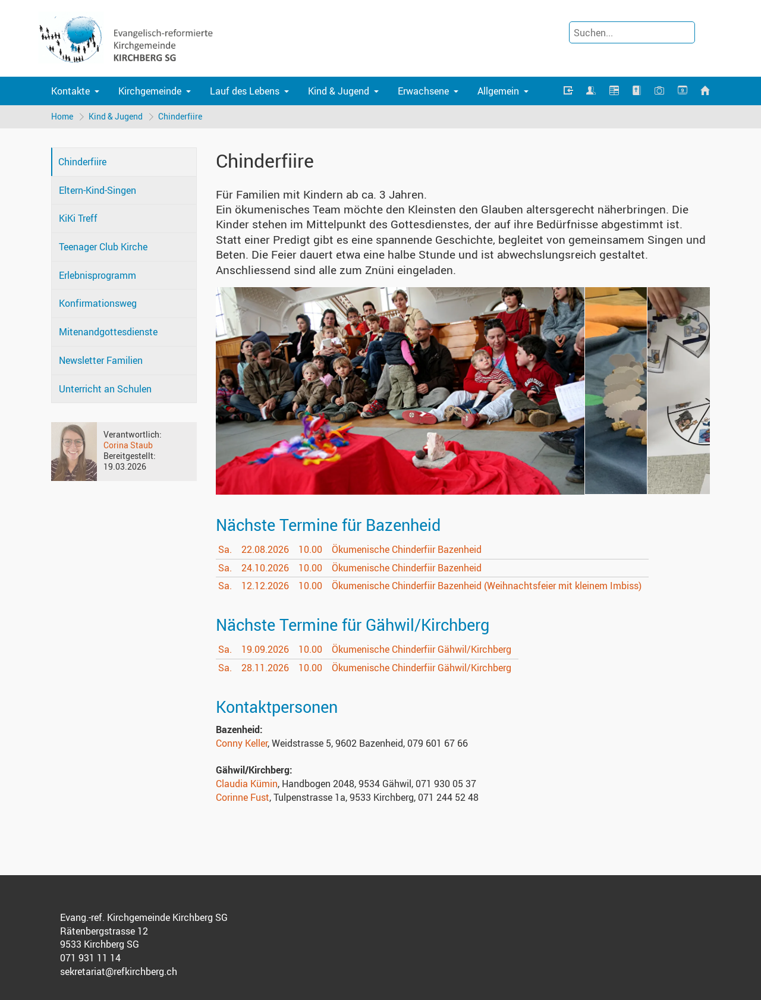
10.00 (310, 549)
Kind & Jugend (338, 91)
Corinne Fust (242, 797)
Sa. (225, 549)
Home (62, 116)
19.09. (265, 649)
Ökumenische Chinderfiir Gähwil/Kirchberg (421, 649)
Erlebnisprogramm (97, 275)
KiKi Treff (78, 218)
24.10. (265, 567)
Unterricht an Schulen (105, 388)
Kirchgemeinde (149, 91)
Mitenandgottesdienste (108, 331)
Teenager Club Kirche (103, 246)
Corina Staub (128, 445)
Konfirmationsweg (98, 303)
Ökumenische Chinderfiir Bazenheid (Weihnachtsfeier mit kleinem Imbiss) (486, 585)
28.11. (265, 667)
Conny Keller (242, 743)
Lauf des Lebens (244, 91)
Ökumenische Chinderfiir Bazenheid (407, 549)
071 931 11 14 (90, 957)
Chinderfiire (180, 116)
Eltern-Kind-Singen (97, 190)
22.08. (265, 549)
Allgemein (498, 91)
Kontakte (70, 91)
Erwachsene (423, 91)
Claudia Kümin (247, 783)
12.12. (265, 585)
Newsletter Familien (101, 360)
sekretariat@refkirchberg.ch (118, 971)
